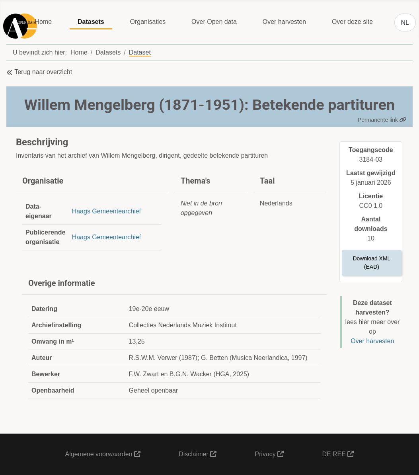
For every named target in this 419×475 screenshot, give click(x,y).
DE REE (338, 454)
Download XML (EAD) (371, 262)
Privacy (269, 454)
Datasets (91, 21)
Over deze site (352, 21)
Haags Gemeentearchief (106, 211)
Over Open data (214, 21)
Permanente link (382, 120)
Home (43, 21)
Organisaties (148, 21)
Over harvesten (284, 21)
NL (405, 22)
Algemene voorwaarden (102, 454)
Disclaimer (197, 454)
